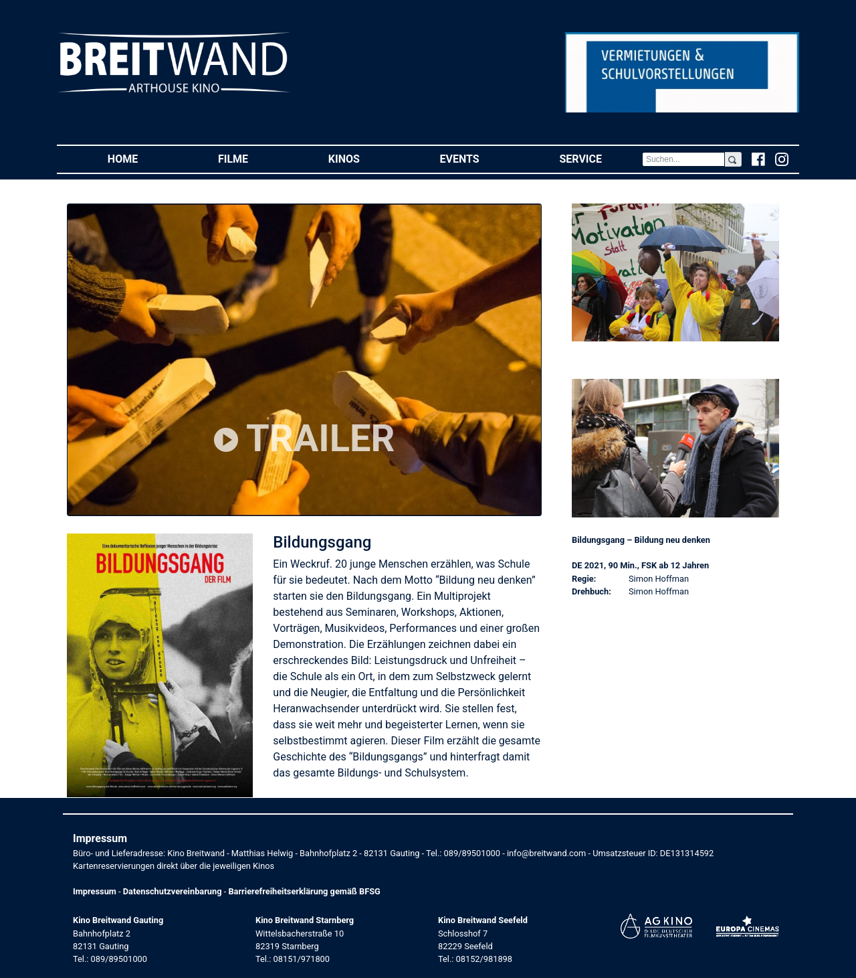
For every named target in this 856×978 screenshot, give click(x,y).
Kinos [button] (364, 158)
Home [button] (143, 158)
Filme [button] (253, 158)
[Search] (683, 159)
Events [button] (480, 158)
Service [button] (600, 158)
